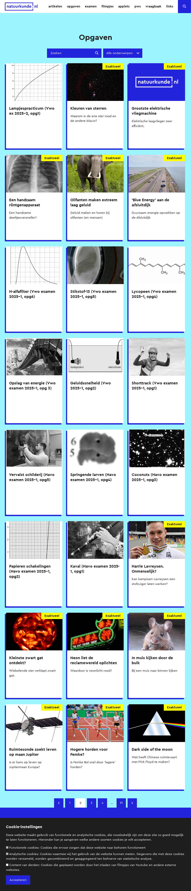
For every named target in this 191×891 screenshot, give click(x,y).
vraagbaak (153, 6)
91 (121, 802)
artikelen (55, 6)
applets (124, 6)
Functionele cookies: (75, 847)
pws (137, 6)
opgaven (73, 6)
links (169, 6)
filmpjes (107, 6)
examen (91, 6)
